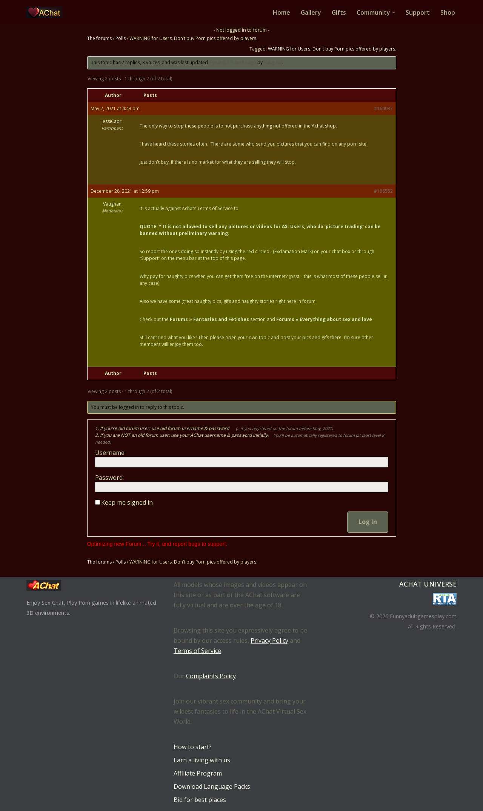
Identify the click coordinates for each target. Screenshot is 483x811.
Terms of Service (197, 651)
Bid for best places (200, 800)
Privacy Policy (269, 640)
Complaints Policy (211, 676)
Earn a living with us (202, 760)
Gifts (338, 12)
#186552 (383, 191)
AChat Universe (428, 583)
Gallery (310, 12)
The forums (99, 38)
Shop (447, 12)
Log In (367, 522)
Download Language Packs (212, 786)
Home (280, 12)
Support (418, 12)
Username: (110, 453)
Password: (109, 478)
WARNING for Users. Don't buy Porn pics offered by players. (332, 49)
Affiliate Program (198, 773)
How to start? (193, 747)
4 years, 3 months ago (232, 62)
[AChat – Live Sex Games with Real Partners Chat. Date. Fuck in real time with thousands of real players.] (46, 12)
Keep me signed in (127, 502)
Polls (120, 38)
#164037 (383, 108)
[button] (393, 12)
